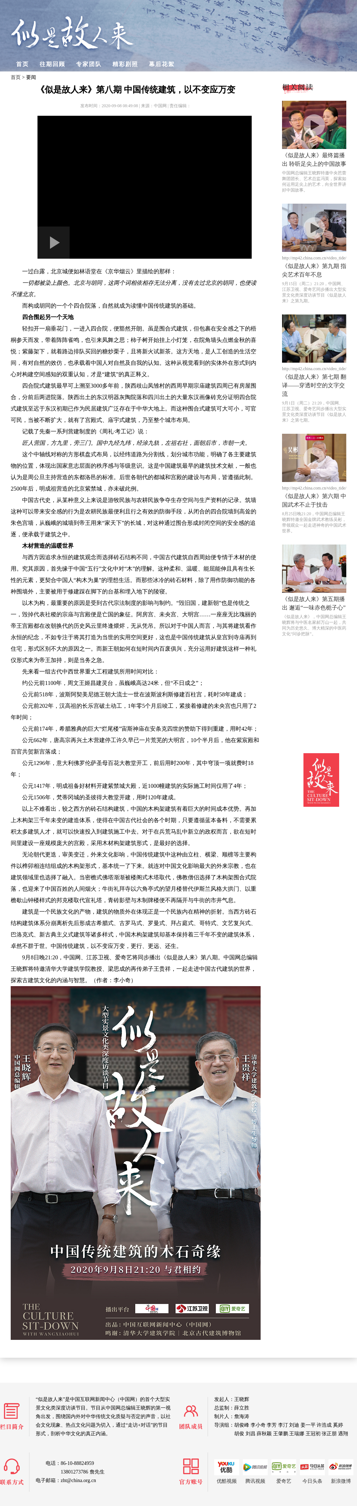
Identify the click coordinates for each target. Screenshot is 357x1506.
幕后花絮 (162, 64)
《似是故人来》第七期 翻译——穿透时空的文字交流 (314, 385)
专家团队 (89, 64)
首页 (22, 64)
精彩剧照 (125, 64)
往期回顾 (52, 64)
